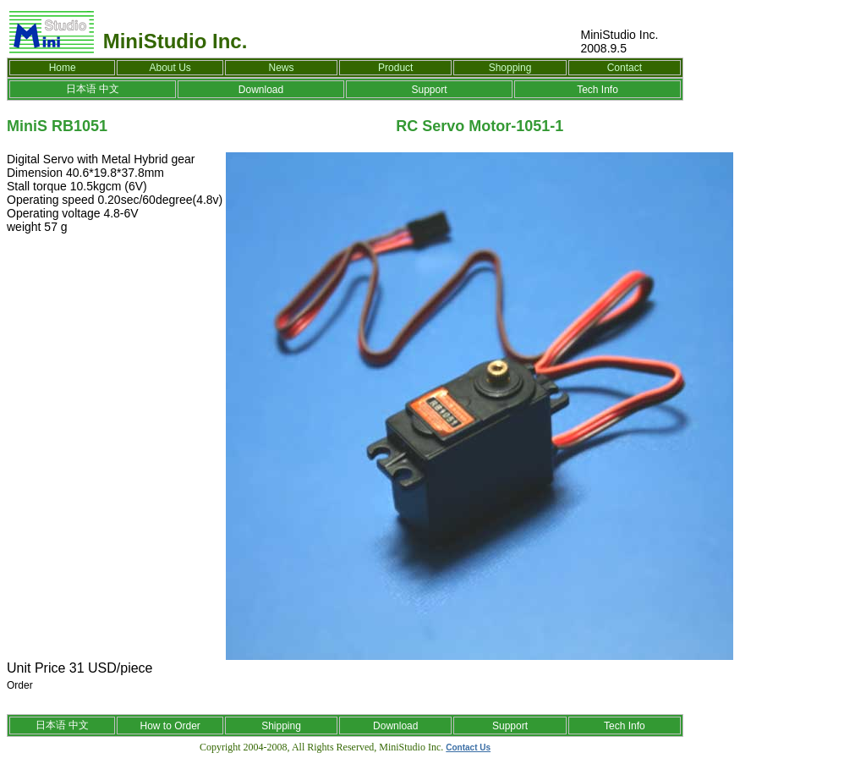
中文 (109, 89)
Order (20, 685)
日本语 (81, 89)
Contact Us (468, 747)
